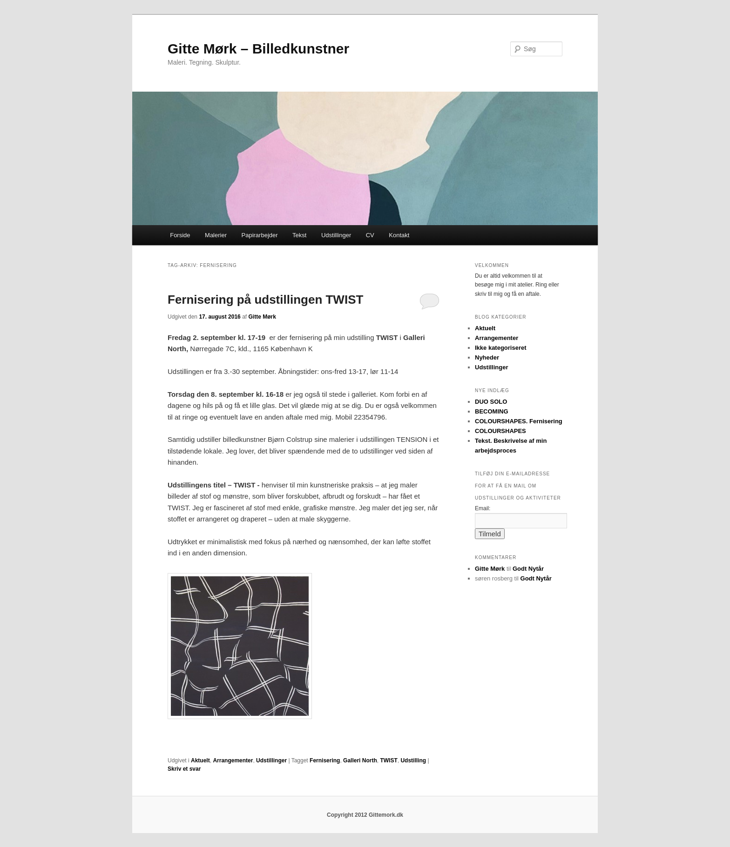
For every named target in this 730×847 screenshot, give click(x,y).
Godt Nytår (528, 568)
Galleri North (360, 760)
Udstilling (413, 760)
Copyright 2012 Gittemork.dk (365, 815)
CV (370, 235)
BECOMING (491, 411)
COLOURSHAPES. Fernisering (518, 421)
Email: (482, 508)
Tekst (299, 235)
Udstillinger (336, 235)
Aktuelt (200, 760)
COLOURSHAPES (500, 430)
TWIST (388, 760)
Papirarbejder (260, 235)
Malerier (216, 235)
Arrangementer (233, 760)
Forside (180, 235)
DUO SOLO (491, 401)
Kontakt (399, 235)
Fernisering (325, 760)
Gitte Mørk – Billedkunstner (258, 48)
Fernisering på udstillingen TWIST (265, 300)
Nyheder (487, 357)
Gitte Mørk (262, 316)
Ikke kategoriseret (501, 347)
